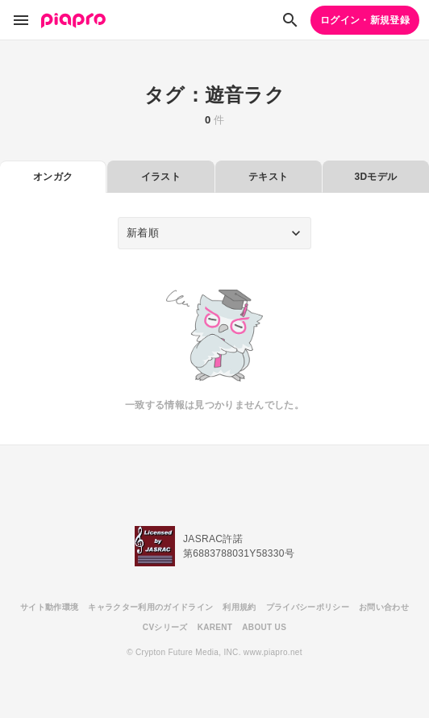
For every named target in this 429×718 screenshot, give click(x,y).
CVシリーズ (165, 627)
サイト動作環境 (49, 607)
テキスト (268, 176)
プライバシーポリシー (307, 607)
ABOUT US (264, 627)
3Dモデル (375, 176)
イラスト (161, 176)
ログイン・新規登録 (365, 20)
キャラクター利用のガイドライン (150, 607)
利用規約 (239, 607)
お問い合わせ (384, 607)
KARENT (215, 627)
